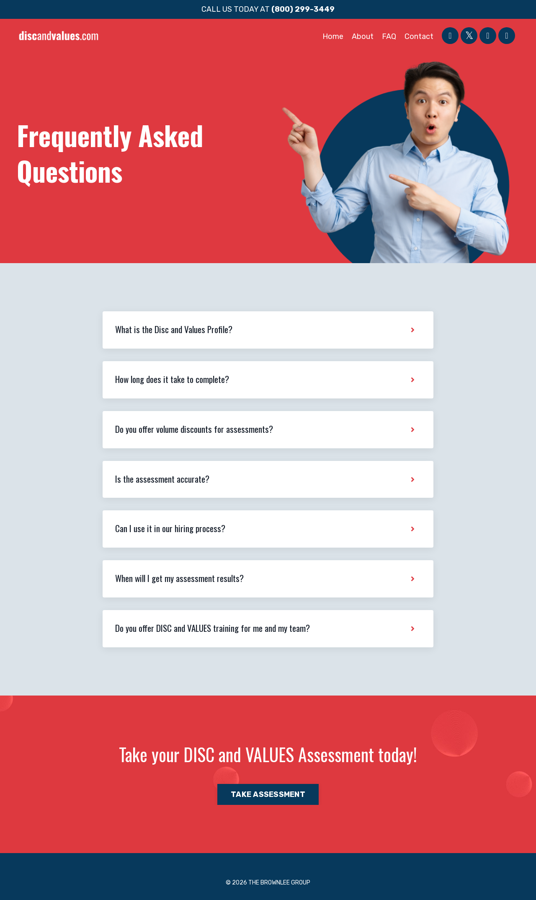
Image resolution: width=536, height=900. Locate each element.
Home (332, 36)
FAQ (389, 36)
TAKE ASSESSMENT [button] (268, 794)
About (363, 36)
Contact (419, 36)
